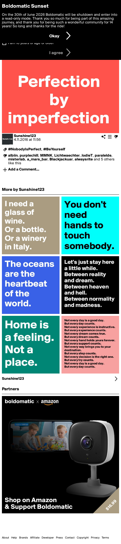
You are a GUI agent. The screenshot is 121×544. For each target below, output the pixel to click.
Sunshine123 (25, 136)
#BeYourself (54, 149)
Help (14, 537)
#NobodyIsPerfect (24, 149)
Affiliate (34, 537)
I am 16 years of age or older (31, 43)
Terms (105, 537)
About (5, 537)
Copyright (83, 537)
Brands (23, 537)
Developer (48, 537)
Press (59, 537)
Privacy (95, 537)
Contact (70, 537)
